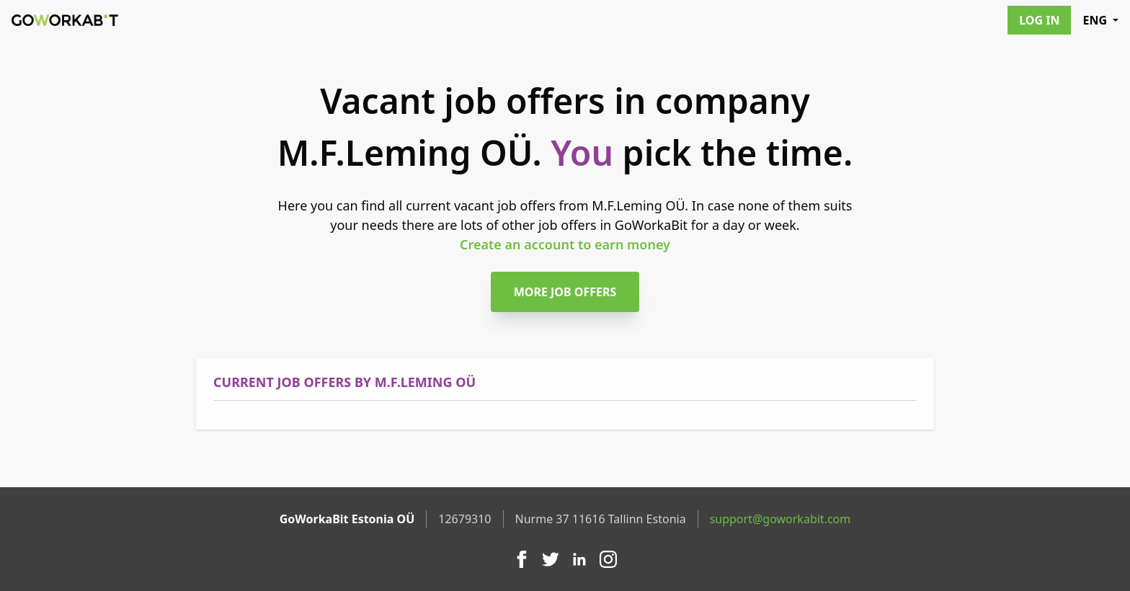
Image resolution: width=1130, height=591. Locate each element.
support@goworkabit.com (780, 519)
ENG (1100, 20)
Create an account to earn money (565, 244)
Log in (1039, 20)
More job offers (565, 292)
